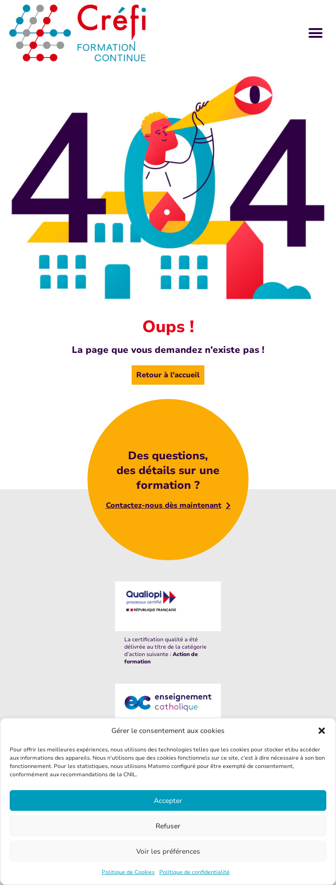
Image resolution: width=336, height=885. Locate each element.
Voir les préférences (168, 851)
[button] (321, 730)
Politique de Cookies (128, 872)
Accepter (168, 800)
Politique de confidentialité (194, 872)
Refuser (168, 826)
